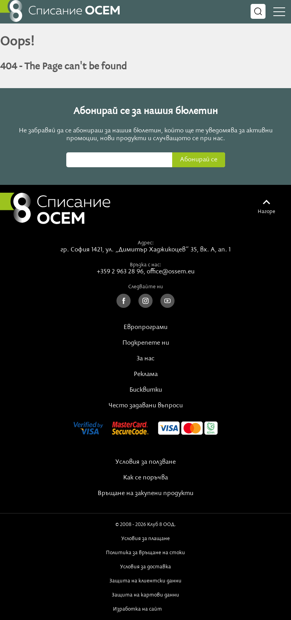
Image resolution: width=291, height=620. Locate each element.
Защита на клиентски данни (145, 581)
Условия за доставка (145, 567)
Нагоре (266, 211)
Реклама (146, 374)
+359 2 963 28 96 (120, 272)
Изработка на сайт (145, 609)
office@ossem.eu (171, 272)
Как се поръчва (145, 478)
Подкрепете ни (145, 343)
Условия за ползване (145, 462)
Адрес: (146, 243)
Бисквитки (145, 390)
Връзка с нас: (145, 265)
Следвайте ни (145, 287)
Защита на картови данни (145, 595)
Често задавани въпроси (146, 406)
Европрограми (145, 327)
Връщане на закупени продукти (145, 493)
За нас (145, 359)
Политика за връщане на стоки (145, 553)
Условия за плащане (145, 538)
